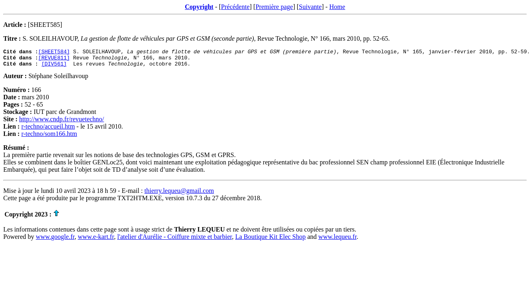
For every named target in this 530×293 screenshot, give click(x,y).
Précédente (235, 6)
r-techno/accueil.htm (48, 130)
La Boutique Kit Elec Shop (270, 240)
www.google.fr (55, 240)
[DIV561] (54, 67)
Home (337, 6)
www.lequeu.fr (337, 240)
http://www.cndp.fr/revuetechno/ (61, 122)
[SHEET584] (54, 52)
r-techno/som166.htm (49, 137)
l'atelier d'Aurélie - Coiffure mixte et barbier (174, 240)
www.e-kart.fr (96, 240)
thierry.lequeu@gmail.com (179, 194)
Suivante (310, 6)
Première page (274, 6)
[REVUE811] (54, 59)
